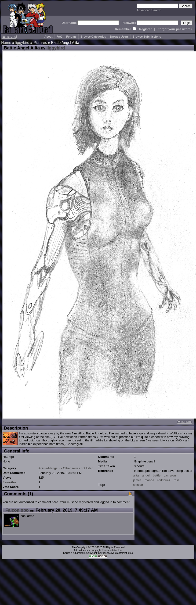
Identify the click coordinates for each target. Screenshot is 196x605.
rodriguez (164, 480)
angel (146, 475)
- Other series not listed (77, 468)
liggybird (22, 43)
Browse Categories (93, 36)
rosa (177, 480)
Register (145, 29)
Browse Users (119, 36)
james (137, 480)
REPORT (184, 421)
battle (156, 475)
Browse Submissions (147, 36)
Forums (71, 36)
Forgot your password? (175, 29)
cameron (170, 475)
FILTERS (9, 36)
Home (6, 43)
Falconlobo (17, 510)
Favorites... (11, 482)
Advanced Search (149, 10)
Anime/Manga (48, 468)
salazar (138, 485)
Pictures (40, 43)
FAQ (59, 36)
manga (149, 480)
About (48, 36)
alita (136, 475)
